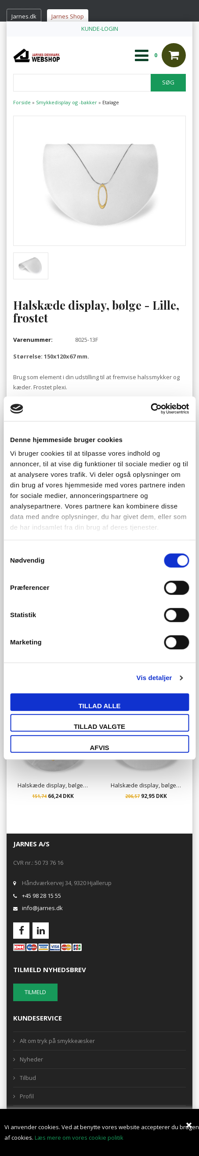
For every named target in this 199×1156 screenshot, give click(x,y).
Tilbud (28, 1078)
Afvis (99, 747)
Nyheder (31, 1059)
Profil (27, 1096)
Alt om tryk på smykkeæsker (57, 1041)
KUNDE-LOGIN (99, 29)
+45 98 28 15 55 (41, 896)
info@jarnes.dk (42, 908)
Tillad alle (99, 706)
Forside (22, 102)
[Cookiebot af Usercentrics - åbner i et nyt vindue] (150, 408)
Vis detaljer (154, 677)
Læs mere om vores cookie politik (79, 1137)
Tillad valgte (99, 726)
